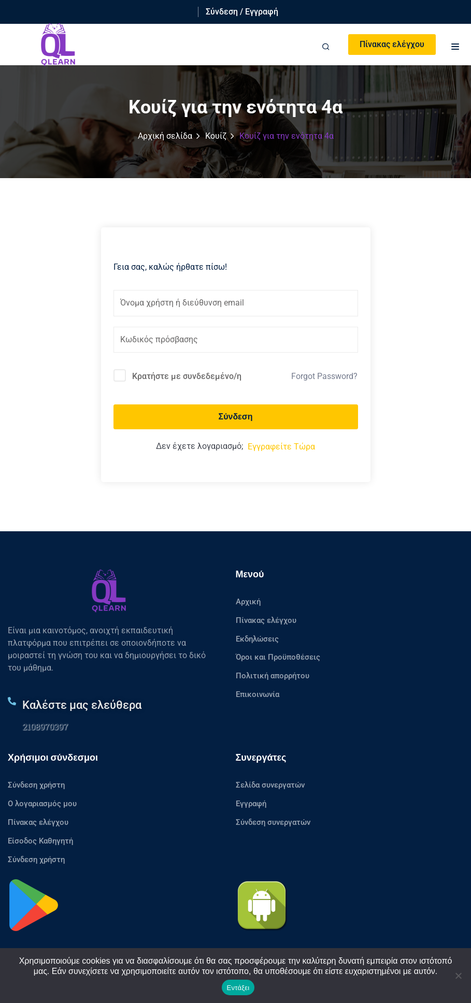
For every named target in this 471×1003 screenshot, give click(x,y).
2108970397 (45, 726)
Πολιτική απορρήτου (272, 675)
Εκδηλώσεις (257, 639)
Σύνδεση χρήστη (36, 785)
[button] (455, 45)
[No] (458, 975)
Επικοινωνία (257, 694)
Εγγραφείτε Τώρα (281, 447)
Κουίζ (215, 136)
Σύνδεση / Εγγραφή (242, 12)
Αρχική (248, 601)
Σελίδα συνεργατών (270, 785)
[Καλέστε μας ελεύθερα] (12, 701)
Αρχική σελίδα (165, 136)
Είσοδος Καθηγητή (40, 841)
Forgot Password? (324, 376)
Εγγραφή (251, 803)
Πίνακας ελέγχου (392, 44)
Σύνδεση (236, 416)
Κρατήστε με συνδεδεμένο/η (186, 376)
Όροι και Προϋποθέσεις (278, 657)
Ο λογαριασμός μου (42, 803)
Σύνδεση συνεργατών (273, 822)
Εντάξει (238, 988)
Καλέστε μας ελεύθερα (81, 705)
